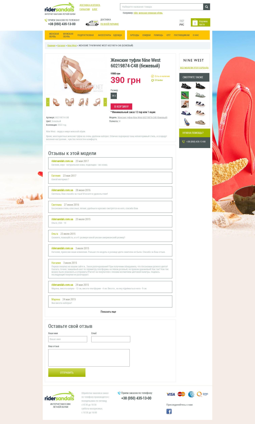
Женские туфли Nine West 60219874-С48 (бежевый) (142, 117)
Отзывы (159, 80)
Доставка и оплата (90, 5)
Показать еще (108, 311)
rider (136, 12)
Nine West (72, 45)
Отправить (67, 372)
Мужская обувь (68, 35)
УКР (182, 20)
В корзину (121, 106)
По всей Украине (109, 24)
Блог (94, 9)
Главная (51, 45)
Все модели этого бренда (194, 61)
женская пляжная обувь (151, 12)
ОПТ (169, 35)
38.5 (114, 95)
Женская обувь (54, 35)
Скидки (146, 35)
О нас (196, 35)
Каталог (61, 45)
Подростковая (86, 35)
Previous (47, 102)
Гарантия (85, 9)
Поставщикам (181, 35)
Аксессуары (104, 35)
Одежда (117, 35)
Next (105, 102)
